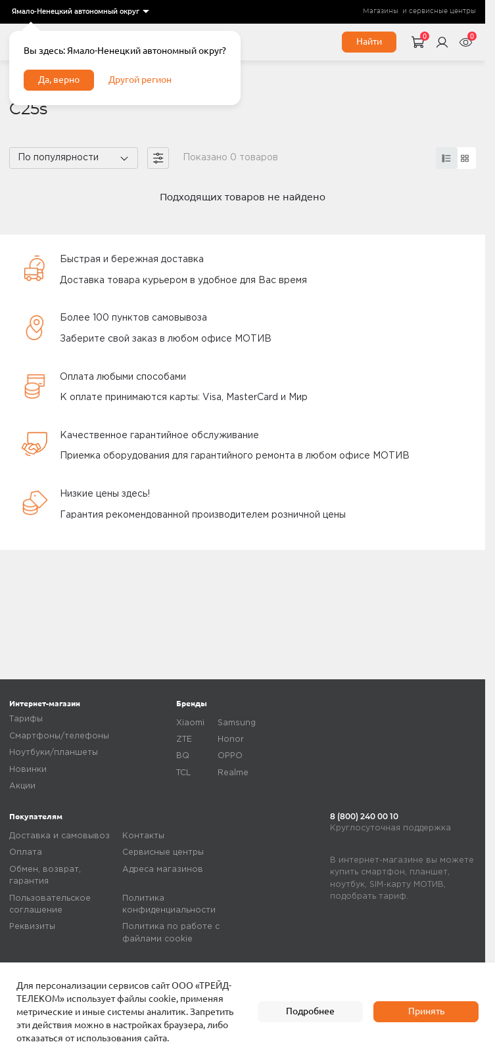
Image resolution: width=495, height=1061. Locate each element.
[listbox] (80, 12)
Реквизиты (32, 926)
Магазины (380, 11)
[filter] (158, 158)
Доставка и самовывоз (59, 836)
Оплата (25, 852)
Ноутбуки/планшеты (53, 752)
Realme (233, 773)
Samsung (237, 723)
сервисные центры (442, 11)
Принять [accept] (426, 1011)
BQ (182, 755)
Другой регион (140, 79)
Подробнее (310, 1011)
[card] (447, 158)
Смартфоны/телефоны (59, 736)
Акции (22, 786)
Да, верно (59, 79)
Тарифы (26, 719)
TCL (183, 773)
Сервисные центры (163, 852)
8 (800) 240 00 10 (364, 816)
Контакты (143, 836)
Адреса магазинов (162, 869)
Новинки (28, 769)
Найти (369, 41)
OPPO (230, 755)
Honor (231, 739)
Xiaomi (190, 723)
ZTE (184, 739)
